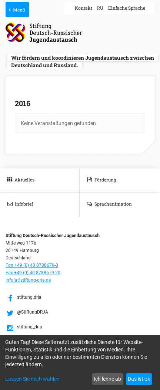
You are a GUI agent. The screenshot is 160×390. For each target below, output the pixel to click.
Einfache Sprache (126, 8)
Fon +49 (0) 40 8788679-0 (32, 265)
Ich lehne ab (107, 379)
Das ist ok (139, 379)
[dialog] (80, 362)
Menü (19, 10)
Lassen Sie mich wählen (32, 379)
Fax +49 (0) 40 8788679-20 (33, 272)
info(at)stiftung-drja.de (28, 280)
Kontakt (83, 8)
